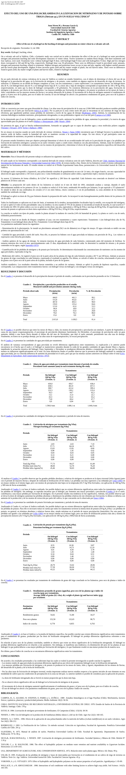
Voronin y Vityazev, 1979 (12, 128)
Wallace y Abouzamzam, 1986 (46, 121)
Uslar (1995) (118, 481)
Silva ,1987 (41, 111)
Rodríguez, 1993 (89, 113)
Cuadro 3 (9, 416)
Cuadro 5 (9, 580)
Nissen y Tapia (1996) (71, 132)
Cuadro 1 (9, 276)
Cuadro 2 (9, 341)
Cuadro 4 (9, 502)
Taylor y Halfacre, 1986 (32, 128)
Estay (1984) (99, 498)
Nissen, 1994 (64, 121)
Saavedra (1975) (32, 245)
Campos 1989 (102, 115)
